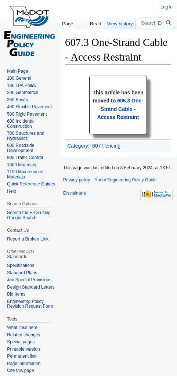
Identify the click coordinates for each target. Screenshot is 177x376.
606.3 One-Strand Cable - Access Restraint (120, 109)
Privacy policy (76, 179)
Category (77, 146)
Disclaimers (74, 193)
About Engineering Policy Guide (125, 179)
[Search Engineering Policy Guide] (156, 23)
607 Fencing (106, 146)
